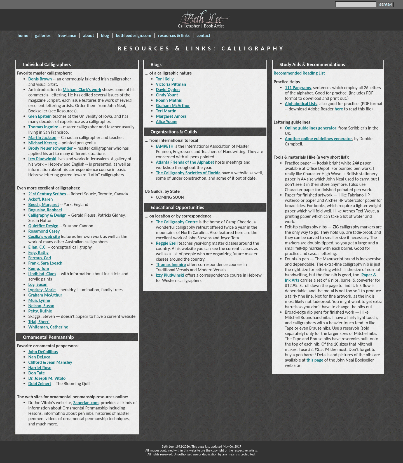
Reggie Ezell (167, 243)
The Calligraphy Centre (177, 221)
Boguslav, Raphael (45, 209)
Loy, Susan (37, 284)
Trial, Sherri (39, 321)
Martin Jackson (42, 137)
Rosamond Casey (44, 231)
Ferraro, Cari (39, 257)
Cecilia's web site (44, 236)
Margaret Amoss (171, 116)
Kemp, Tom (38, 268)
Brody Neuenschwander (50, 148)
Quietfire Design (43, 225)
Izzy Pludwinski (42, 158)
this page (314, 360)
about (88, 35)
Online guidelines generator (310, 128)
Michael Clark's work (82, 89)
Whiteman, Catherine (48, 327)
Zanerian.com (86, 402)
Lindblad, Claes (42, 273)
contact (203, 35)
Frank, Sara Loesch (45, 263)
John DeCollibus (43, 351)
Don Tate (36, 373)
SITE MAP (385, 4)
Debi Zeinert (39, 383)
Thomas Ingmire (43, 126)
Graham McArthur (45, 295)
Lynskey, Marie (42, 289)
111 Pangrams (298, 87)
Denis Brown (40, 79)
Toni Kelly (165, 79)
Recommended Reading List (299, 73)
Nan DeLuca (39, 357)
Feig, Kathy (38, 252)
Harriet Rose (39, 367)
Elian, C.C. (37, 247)
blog (105, 35)
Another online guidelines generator (318, 138)
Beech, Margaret (43, 204)
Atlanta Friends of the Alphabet (185, 162)
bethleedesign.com (133, 35)
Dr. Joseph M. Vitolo (46, 378)
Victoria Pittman (171, 84)
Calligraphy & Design (47, 215)
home (23, 35)
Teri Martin (166, 111)
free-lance (66, 35)
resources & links (174, 35)
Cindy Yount (167, 95)
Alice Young (166, 121)
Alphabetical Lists (301, 103)
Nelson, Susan (41, 305)
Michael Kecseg (42, 142)
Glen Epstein (39, 116)
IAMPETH (164, 146)
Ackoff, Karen (40, 199)
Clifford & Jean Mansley (50, 362)
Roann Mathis (169, 100)
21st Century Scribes (47, 193)
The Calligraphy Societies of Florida (188, 172)
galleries (43, 35)
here (339, 109)
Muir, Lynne (39, 300)
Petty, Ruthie (40, 311)
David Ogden (168, 89)
